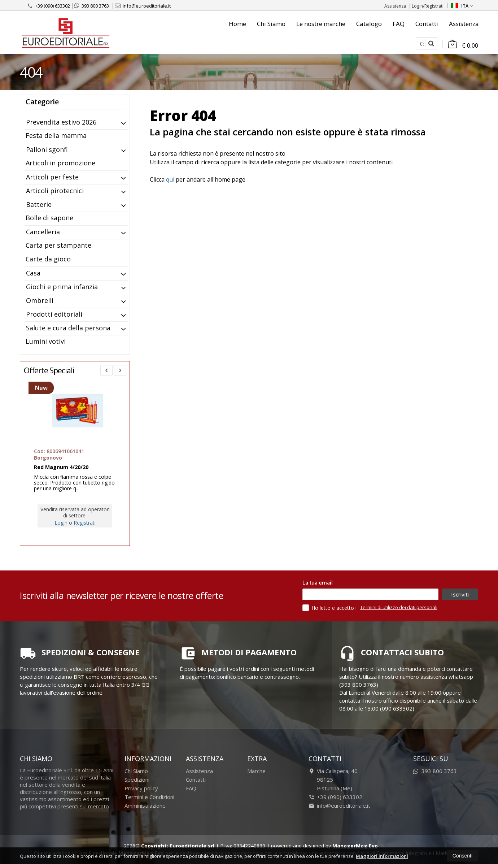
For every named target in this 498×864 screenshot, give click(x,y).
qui (170, 179)
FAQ (399, 23)
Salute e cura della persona (68, 328)
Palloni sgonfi (47, 149)
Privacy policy (141, 788)
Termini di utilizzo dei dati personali (398, 607)
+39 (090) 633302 (48, 6)
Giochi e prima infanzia (62, 286)
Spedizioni (137, 779)
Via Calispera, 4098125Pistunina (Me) (333, 779)
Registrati (85, 522)
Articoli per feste (52, 177)
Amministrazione (145, 805)
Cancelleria (43, 231)
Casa (33, 273)
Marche (256, 770)
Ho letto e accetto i (330, 607)
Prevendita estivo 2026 (61, 122)
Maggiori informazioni (382, 856)
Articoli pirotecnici (55, 190)
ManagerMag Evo (355, 845)
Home (237, 23)
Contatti (426, 23)
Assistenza (395, 6)
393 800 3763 (91, 6)
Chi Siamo (271, 23)
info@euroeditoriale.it (143, 6)
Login (60, 522)
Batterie (39, 204)
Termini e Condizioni (149, 796)
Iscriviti (460, 594)
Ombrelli (39, 300)
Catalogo (369, 23)
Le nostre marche (320, 23)
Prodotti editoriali (54, 314)
